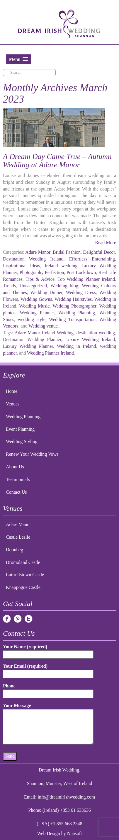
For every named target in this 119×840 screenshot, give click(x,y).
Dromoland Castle (23, 562)
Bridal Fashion (67, 252)
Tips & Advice (40, 279)
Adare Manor (37, 252)
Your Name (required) (48, 650)
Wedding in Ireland (76, 346)
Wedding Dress (81, 292)
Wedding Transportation (72, 319)
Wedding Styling (22, 441)
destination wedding (95, 332)
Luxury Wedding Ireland (90, 339)
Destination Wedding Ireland (33, 258)
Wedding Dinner (46, 292)
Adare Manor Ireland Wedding (44, 332)
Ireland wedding (61, 265)
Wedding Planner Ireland (50, 352)
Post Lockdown (81, 272)
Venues (12, 403)
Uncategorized (33, 285)
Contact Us (16, 492)
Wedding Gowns (36, 299)
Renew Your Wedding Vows (32, 454)
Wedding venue (43, 325)
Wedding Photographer (74, 305)
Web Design (48, 833)
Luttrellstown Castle (25, 574)
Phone (48, 689)
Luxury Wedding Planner (28, 346)
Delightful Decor (99, 252)
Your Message (48, 724)
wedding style (31, 319)
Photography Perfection (42, 272)
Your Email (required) (48, 670)
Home (11, 391)
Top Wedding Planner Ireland (86, 279)
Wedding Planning (76, 312)
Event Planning (20, 429)
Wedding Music (34, 305)
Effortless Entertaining (92, 258)
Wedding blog (64, 285)
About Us (15, 466)
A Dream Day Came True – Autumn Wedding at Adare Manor (57, 160)
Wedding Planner (37, 312)
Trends (9, 285)
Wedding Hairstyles (73, 299)
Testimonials (18, 479)
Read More (105, 242)
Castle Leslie (18, 537)
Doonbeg (14, 549)
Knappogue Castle (23, 587)
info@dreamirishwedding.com (66, 796)
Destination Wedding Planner (32, 339)
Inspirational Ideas (21, 265)
